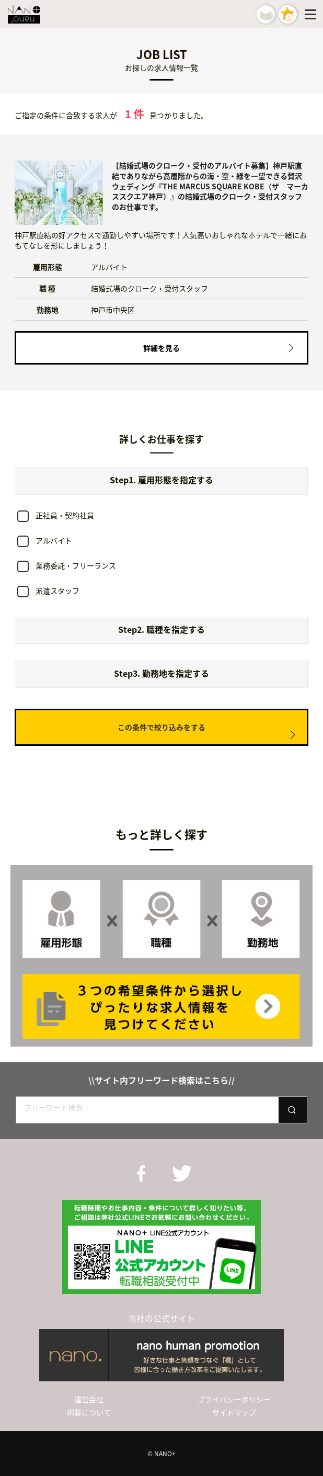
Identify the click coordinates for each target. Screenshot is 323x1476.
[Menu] (312, 14)
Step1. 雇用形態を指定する (161, 479)
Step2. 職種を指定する (161, 629)
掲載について (89, 1412)
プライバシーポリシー (234, 1399)
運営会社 (88, 1399)
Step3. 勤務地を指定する (161, 673)
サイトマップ (234, 1412)
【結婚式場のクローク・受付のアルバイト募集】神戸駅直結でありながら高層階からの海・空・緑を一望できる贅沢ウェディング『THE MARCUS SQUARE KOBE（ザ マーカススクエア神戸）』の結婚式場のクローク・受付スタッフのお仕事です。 (210, 185)
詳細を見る (161, 348)
